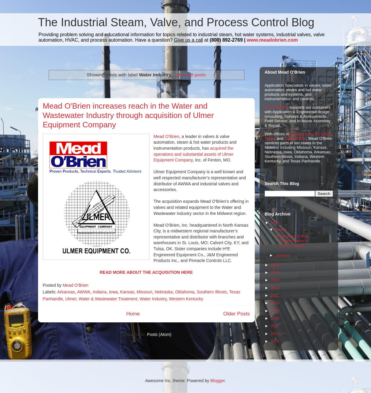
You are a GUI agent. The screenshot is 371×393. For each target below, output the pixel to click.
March (280, 229)
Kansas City (301, 134)
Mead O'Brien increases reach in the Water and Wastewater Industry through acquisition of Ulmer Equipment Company (128, 115)
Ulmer (70, 298)
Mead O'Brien (277, 107)
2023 (275, 280)
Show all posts (191, 74)
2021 (275, 295)
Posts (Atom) (159, 334)
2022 (275, 288)
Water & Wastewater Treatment (108, 298)
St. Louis (323, 134)
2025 (275, 265)
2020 (275, 303)
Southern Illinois (212, 291)
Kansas (127, 291)
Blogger (217, 380)
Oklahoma (184, 291)
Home (133, 314)
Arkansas (66, 291)
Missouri (144, 291)
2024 (275, 272)
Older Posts (236, 314)
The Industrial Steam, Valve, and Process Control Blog (176, 22)
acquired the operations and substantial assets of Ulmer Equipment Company (194, 154)
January (282, 255)
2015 (275, 341)
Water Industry (153, 298)
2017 (275, 326)
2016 (275, 333)
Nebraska (164, 291)
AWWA (83, 291)
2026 (275, 223)
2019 (275, 310)
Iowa (113, 291)
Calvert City (295, 138)
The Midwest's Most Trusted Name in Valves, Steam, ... (291, 241)
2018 (275, 318)
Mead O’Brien (167, 136)
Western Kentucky (186, 298)
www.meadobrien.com (272, 40)
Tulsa (270, 138)
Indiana (100, 291)
